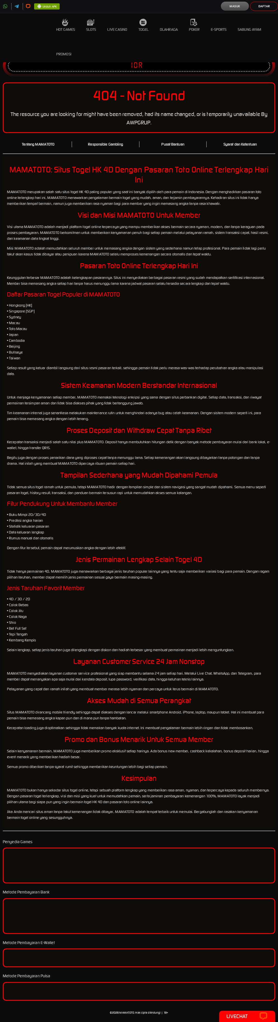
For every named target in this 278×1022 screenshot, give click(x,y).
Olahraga (169, 25)
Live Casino (117, 25)
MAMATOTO (126, 1012)
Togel (144, 25)
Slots (91, 25)
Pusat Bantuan (172, 144)
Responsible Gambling (105, 144)
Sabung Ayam (249, 25)
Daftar (264, 6)
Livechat (247, 1016)
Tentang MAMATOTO (38, 144)
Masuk (235, 6)
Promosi (63, 49)
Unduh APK (47, 7)
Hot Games (65, 25)
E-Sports (218, 25)
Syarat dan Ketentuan (240, 144)
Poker (194, 25)
